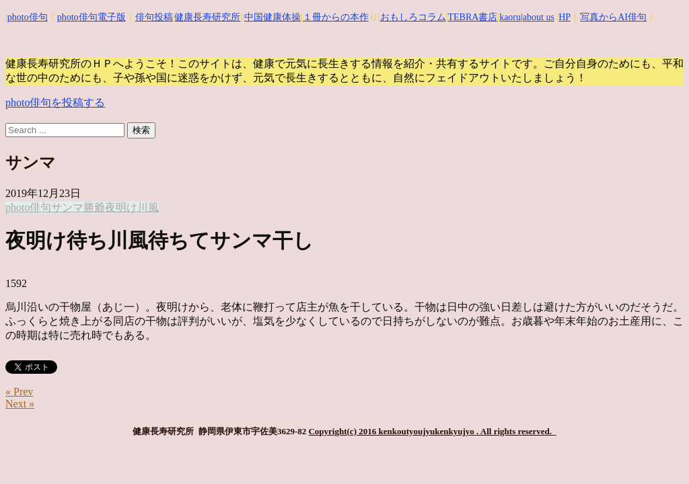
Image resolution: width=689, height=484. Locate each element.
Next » (19, 403)
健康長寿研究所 (207, 17)
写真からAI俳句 (613, 17)
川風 (148, 207)
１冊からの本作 (336, 17)
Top (657, 452)
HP (564, 17)
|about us (537, 17)
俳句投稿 (154, 17)
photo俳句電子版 (91, 17)
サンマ (67, 207)
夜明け (121, 207)
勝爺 (94, 207)
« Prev (19, 391)
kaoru (510, 17)
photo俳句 (27, 17)
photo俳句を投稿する (55, 102)
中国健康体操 (272, 17)
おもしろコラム (413, 17)
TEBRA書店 (472, 17)
